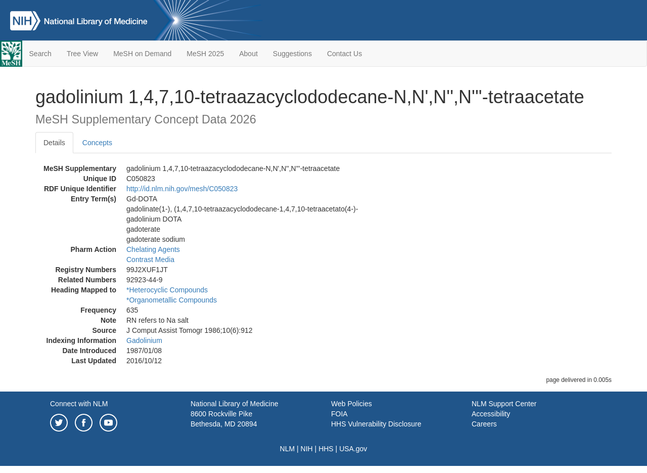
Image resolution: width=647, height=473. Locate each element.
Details (54, 143)
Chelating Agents (153, 249)
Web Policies (351, 404)
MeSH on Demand (142, 54)
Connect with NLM (79, 404)
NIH (307, 449)
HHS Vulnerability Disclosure (376, 424)
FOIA (339, 414)
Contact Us (344, 54)
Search (40, 54)
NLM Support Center (504, 404)
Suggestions (292, 54)
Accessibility (491, 414)
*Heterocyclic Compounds (167, 290)
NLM (287, 449)
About (248, 54)
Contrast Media (150, 259)
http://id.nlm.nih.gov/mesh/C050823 (182, 189)
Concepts (97, 143)
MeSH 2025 (205, 54)
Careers (484, 424)
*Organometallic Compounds (171, 300)
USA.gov (353, 449)
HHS (326, 449)
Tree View (82, 54)
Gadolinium (144, 340)
